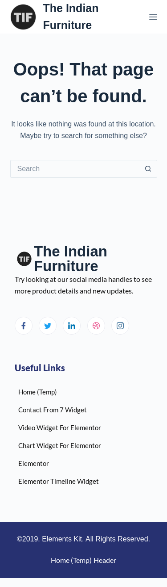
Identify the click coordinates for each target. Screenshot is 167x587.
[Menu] (153, 17)
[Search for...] (74, 169)
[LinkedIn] (72, 326)
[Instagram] (120, 326)
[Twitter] (48, 326)
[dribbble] (96, 326)
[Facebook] (24, 326)
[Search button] (148, 169)
